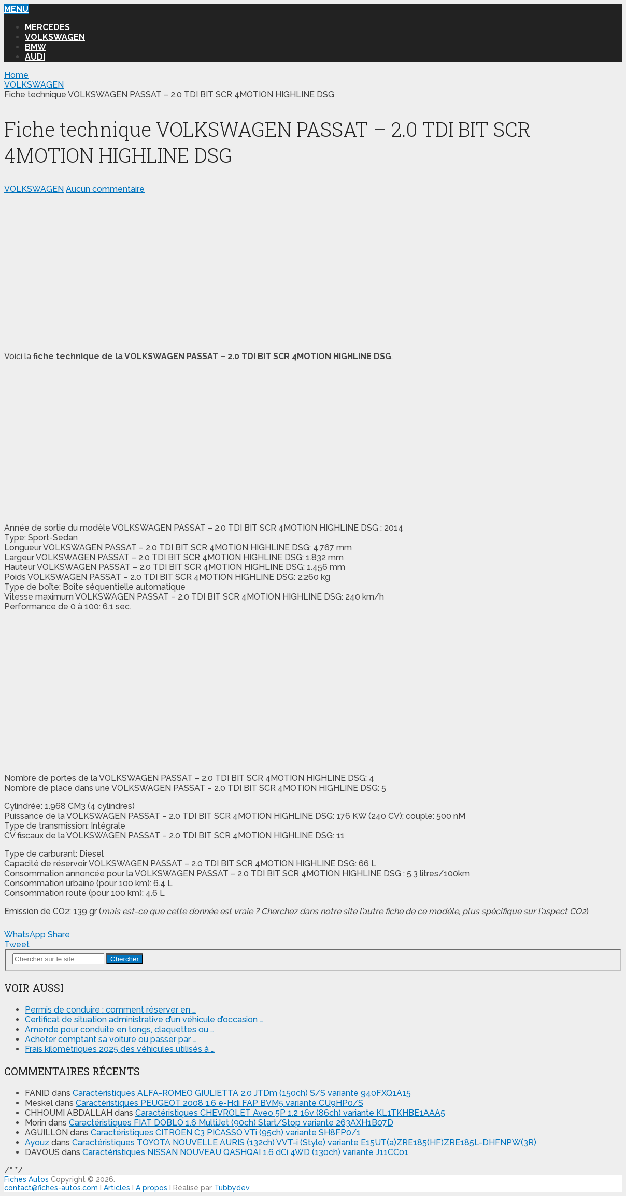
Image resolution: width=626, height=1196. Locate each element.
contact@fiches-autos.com (51, 1188)
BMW (35, 47)
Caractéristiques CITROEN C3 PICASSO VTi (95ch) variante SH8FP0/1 (226, 1132)
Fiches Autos (26, 1179)
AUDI (35, 57)
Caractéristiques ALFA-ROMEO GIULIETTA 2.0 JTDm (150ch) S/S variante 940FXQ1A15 (242, 1093)
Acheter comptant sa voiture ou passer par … (110, 1039)
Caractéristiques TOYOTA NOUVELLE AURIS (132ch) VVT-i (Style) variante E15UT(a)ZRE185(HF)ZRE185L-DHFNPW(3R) (304, 1142)
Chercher (124, 959)
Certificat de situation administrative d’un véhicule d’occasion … (144, 1019)
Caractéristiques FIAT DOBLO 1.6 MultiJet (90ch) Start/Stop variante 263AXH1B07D (231, 1123)
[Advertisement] (313, 270)
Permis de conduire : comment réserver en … (110, 1010)
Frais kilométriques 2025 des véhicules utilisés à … (120, 1049)
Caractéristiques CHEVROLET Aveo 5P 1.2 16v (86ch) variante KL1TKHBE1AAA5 (290, 1113)
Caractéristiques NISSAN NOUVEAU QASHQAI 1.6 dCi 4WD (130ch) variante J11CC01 (245, 1152)
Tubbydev (232, 1188)
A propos (151, 1188)
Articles (117, 1188)
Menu (16, 9)
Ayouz (37, 1142)
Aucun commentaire (105, 189)
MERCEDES (47, 27)
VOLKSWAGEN (55, 37)
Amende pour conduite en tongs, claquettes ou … (119, 1029)
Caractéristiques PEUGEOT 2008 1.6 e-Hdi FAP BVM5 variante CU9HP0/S (219, 1103)
